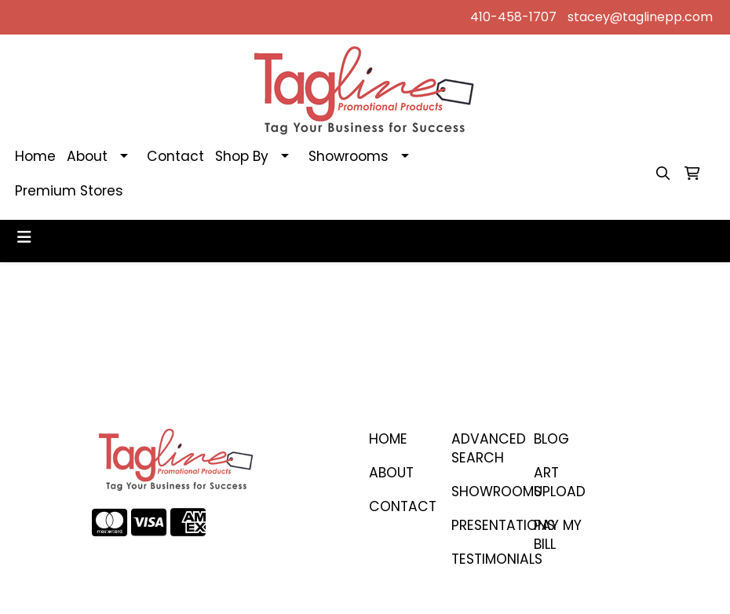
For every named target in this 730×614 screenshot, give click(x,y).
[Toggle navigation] (24, 237)
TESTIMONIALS (483, 559)
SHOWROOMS (483, 491)
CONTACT (401, 506)
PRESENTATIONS (483, 525)
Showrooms (348, 156)
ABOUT (391, 472)
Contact (175, 156)
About (87, 156)
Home (35, 156)
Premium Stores (69, 190)
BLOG (551, 438)
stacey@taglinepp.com (640, 17)
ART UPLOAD (560, 482)
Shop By (241, 156)
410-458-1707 (513, 17)
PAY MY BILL (558, 535)
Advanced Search (483, 448)
